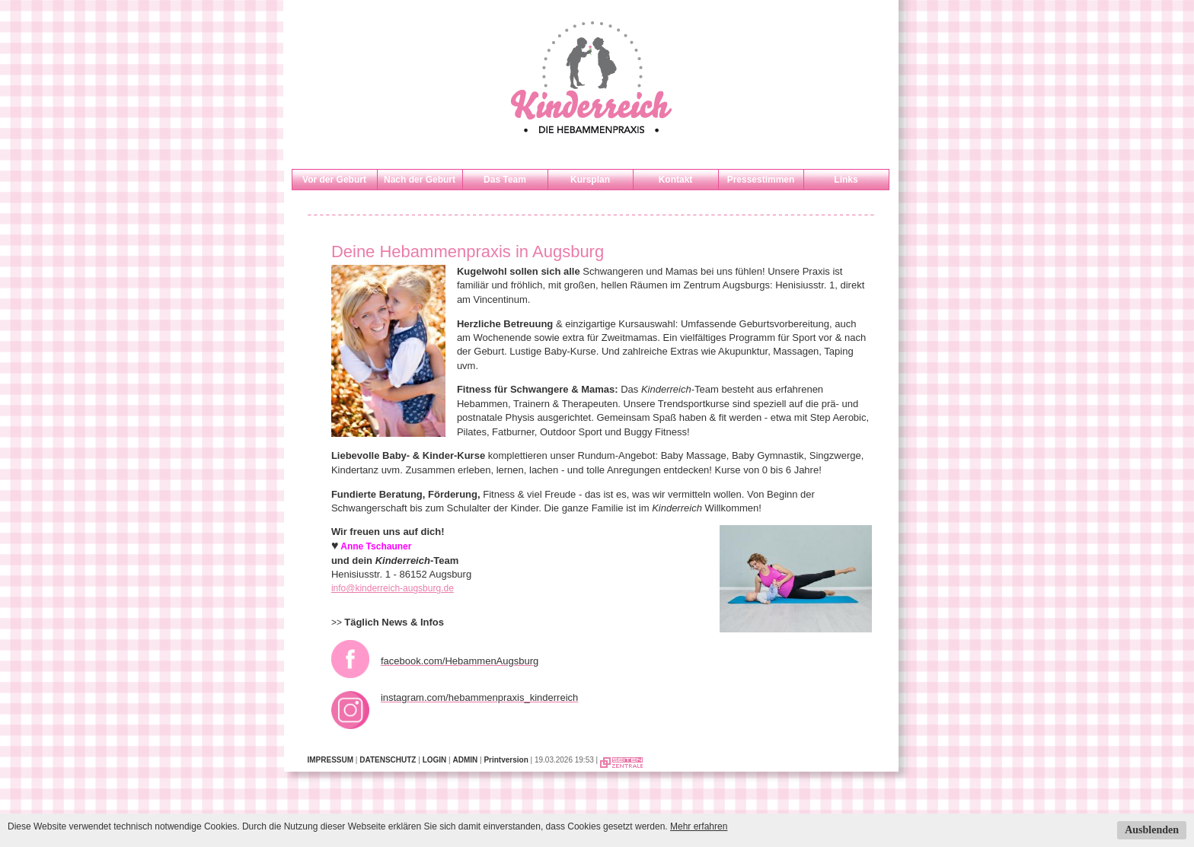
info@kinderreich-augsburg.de (392, 588)
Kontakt (676, 179)
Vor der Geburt (334, 179)
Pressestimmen (761, 179)
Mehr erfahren (698, 826)
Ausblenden (1152, 830)
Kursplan (590, 179)
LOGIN (435, 760)
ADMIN (464, 760)
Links (845, 179)
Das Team (505, 179)
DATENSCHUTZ (387, 760)
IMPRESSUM (331, 760)
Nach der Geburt (419, 179)
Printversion (506, 760)
